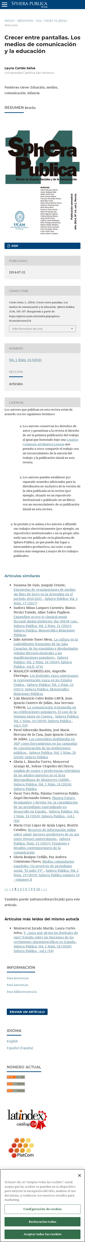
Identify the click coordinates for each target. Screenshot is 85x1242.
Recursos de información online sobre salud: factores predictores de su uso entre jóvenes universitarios (46, 834)
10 (38, 889)
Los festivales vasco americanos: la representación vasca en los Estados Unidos (46, 680)
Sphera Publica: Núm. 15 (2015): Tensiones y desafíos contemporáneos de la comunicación (42, 845)
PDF (14, 246)
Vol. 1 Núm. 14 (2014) (51, 20)
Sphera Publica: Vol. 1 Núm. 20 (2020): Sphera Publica (45, 754)
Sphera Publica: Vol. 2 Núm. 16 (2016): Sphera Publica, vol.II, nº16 (43, 662)
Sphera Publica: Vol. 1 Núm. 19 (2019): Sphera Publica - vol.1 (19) (46, 720)
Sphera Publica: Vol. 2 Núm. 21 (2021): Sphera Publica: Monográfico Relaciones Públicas (44, 630)
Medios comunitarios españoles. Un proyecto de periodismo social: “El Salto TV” (44, 866)
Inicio (9, 20)
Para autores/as (17, 985)
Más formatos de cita (27, 328)
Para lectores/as (18, 978)
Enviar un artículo (27, 1012)
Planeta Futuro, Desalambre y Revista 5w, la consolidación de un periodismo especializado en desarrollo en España (46, 805)
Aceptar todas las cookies (42, 1237)
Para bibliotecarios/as (22, 992)
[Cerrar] (80, 1178)
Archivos (25, 20)
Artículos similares (22, 576)
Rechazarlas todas (42, 1224)
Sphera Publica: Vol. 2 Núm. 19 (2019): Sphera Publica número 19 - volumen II (47, 875)
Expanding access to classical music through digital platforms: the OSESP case (46, 619)
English (12, 1041)
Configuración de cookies (42, 1211)
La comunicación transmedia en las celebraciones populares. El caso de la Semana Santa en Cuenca (45, 711)
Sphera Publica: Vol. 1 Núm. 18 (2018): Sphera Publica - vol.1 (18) (46, 816)
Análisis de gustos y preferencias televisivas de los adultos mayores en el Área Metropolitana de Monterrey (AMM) (47, 775)
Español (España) (20, 1048)
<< (6, 889)
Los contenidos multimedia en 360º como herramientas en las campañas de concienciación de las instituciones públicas (45, 746)
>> (45, 889)
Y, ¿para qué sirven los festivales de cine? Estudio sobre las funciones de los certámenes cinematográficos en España (46, 937)
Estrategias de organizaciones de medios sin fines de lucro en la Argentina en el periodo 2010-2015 (44, 594)
